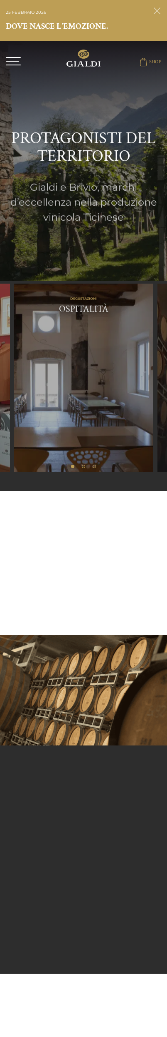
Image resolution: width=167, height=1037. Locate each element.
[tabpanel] (83, 358)
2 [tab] (83, 466)
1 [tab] (72, 466)
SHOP (150, 62)
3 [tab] (94, 466)
